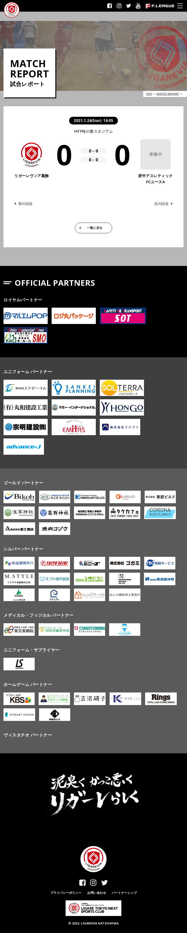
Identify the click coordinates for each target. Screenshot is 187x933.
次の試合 (161, 203)
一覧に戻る (95, 228)
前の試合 (25, 203)
